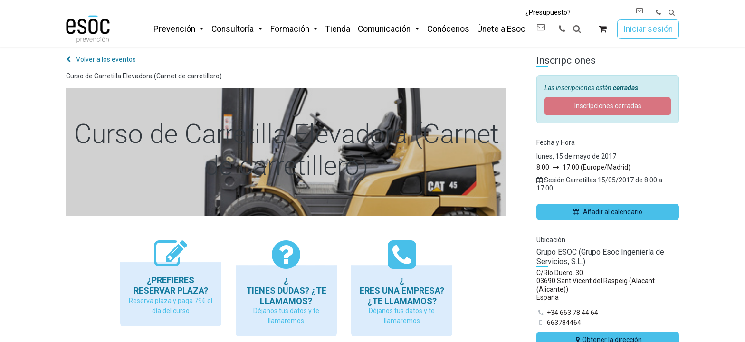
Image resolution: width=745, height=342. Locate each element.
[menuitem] (179, 29)
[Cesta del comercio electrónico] (602, 29)
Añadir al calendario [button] (607, 212)
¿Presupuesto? (548, 12)
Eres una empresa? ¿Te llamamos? (402, 295)
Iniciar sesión (648, 29)
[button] (671, 12)
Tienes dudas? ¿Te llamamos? (286, 295)
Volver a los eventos (101, 59)
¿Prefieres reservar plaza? (171, 285)
